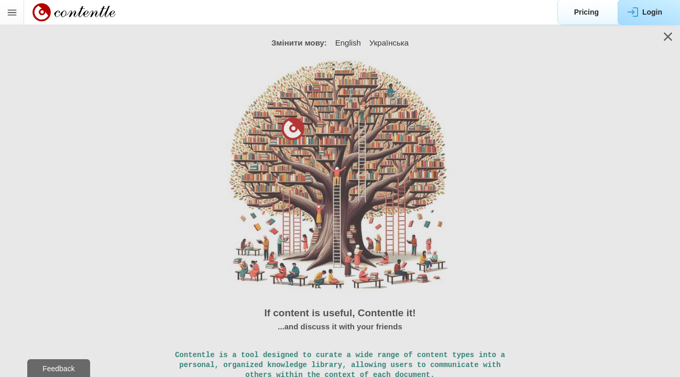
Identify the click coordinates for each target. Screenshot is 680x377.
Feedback (58, 368)
